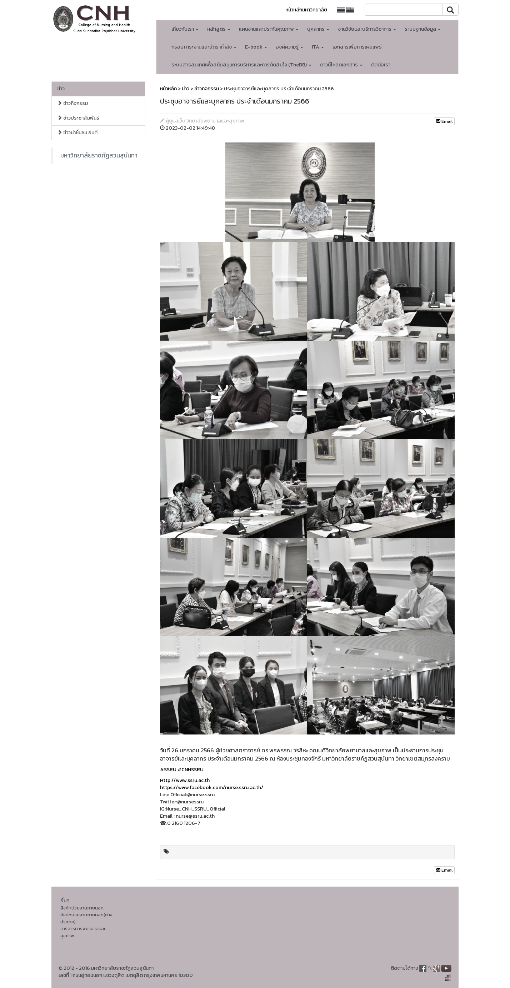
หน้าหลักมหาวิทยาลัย (306, 10)
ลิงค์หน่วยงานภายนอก (82, 907)
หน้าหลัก (168, 88)
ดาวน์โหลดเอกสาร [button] (341, 65)
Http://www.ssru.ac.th (185, 780)
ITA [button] (318, 47)
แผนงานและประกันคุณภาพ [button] (269, 29)
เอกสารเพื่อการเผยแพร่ (357, 47)
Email (444, 121)
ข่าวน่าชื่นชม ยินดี (77, 132)
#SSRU (168, 769)
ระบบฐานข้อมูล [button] (423, 29)
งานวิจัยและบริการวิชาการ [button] (367, 29)
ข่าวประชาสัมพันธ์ (78, 118)
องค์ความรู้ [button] (289, 47)
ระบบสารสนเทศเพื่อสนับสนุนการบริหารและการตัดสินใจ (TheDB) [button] (241, 65)
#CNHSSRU (191, 769)
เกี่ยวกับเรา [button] (185, 29)
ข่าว (61, 88)
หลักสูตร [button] (218, 29)
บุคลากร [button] (318, 29)
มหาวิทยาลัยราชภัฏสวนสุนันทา (99, 155)
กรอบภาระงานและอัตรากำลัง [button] (203, 47)
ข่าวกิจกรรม (72, 103)
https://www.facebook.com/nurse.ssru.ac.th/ (211, 787)
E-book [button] (256, 47)
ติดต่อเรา (380, 65)
